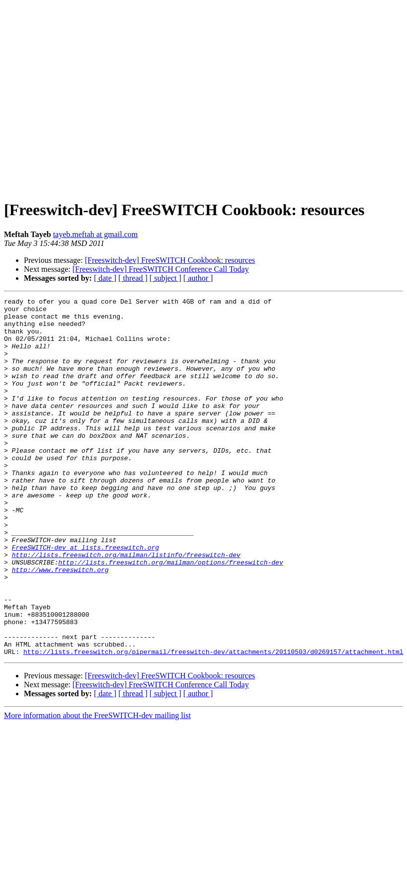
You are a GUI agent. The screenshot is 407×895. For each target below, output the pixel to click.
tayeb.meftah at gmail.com (95, 234)
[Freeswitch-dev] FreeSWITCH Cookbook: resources (170, 260)
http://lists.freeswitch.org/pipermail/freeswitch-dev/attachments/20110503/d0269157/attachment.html (213, 723)
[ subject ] (165, 278)
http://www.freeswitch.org (60, 624)
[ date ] (105, 278)
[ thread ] (133, 278)
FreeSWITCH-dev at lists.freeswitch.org (85, 597)
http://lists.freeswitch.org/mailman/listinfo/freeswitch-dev (126, 606)
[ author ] (198, 278)
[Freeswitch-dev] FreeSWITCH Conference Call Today (161, 269)
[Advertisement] (93, 97)
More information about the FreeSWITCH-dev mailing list (97, 787)
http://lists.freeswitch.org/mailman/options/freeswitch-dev (170, 615)
